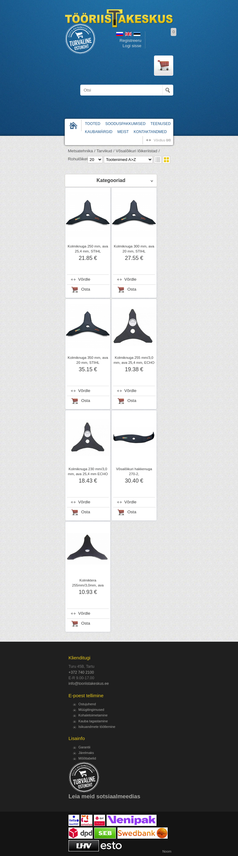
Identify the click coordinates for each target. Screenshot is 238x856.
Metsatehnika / (81, 151)
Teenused (161, 124)
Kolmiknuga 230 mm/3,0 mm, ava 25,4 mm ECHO (88, 471)
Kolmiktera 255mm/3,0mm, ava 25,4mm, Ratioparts (88, 585)
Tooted (92, 124)
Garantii (84, 747)
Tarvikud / (105, 151)
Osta (85, 289)
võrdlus (162, 140)
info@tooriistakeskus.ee (88, 683)
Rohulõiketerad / (83, 159)
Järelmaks (86, 753)
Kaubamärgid (98, 132)
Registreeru (130, 40)
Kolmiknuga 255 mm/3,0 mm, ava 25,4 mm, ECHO (133, 360)
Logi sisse (132, 45)
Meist (123, 132)
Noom (166, 851)
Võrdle (84, 279)
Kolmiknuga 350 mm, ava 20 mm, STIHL (88, 360)
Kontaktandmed (150, 132)
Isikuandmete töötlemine (96, 727)
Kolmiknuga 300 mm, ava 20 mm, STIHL (134, 248)
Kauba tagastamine (93, 721)
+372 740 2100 (81, 672)
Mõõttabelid (87, 758)
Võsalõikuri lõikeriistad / (138, 151)
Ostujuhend (87, 704)
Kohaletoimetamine (93, 715)
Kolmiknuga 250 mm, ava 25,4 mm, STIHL (88, 248)
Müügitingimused (91, 709)
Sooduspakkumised (125, 124)
